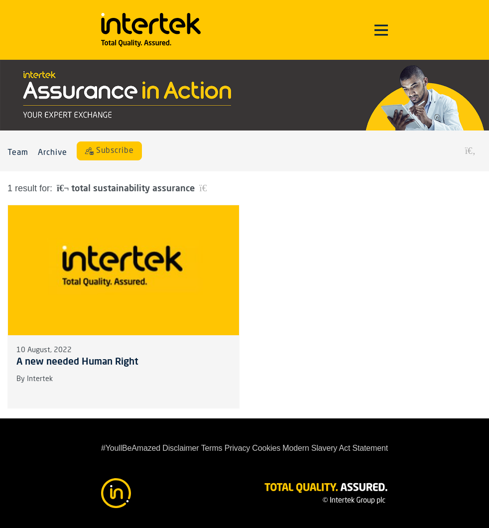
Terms (212, 448)
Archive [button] (52, 153)
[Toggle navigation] (381, 29)
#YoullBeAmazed (130, 448)
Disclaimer (180, 448)
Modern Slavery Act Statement (335, 448)
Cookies (266, 448)
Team (17, 153)
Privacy (237, 448)
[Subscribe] (109, 150)
